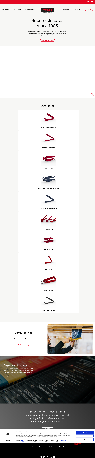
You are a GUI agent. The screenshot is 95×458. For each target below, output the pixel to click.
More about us (47, 428)
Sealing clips (5, 9)
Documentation (67, 9)
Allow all (85, 447)
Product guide (17, 9)
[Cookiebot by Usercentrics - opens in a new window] (8, 456)
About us (77, 9)
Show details (63, 455)
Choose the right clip (47, 40)
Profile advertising (30, 9)
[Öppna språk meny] (92, 2)
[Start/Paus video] (92, 94)
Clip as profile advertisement (14, 376)
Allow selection (85, 450)
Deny (85, 454)
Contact (89, 9)
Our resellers (23, 344)
